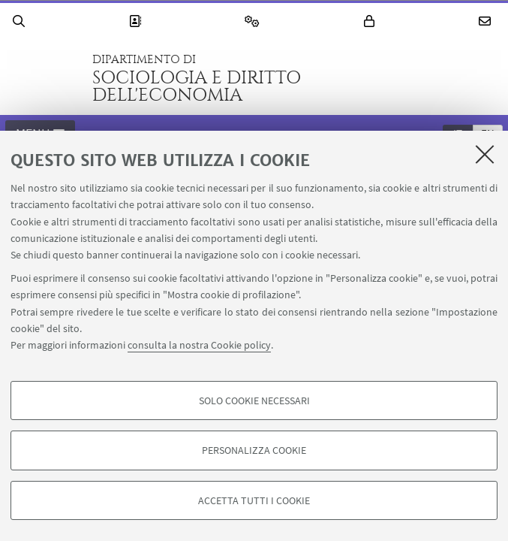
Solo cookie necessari (254, 400)
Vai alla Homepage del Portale (44, 78)
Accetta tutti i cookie (254, 500)
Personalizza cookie (254, 450)
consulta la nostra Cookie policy (199, 345)
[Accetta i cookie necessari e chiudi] (485, 154)
